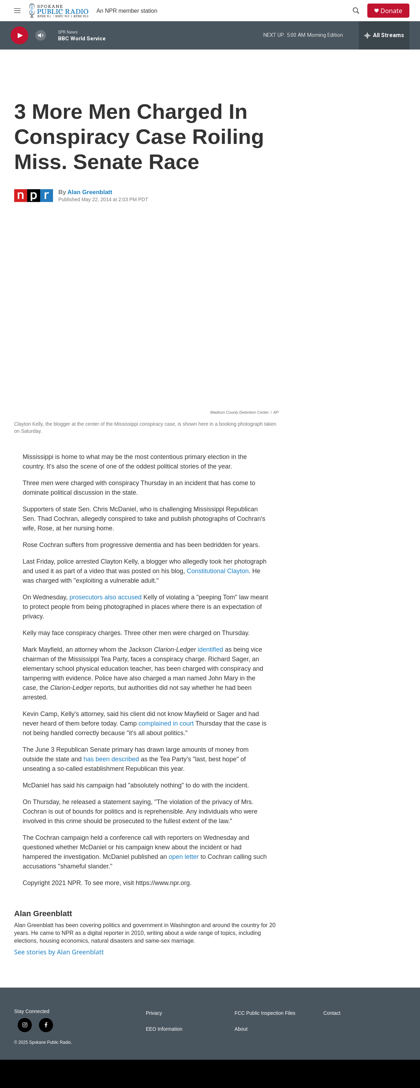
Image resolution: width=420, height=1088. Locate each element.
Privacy (154, 1013)
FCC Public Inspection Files (265, 1013)
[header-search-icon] (356, 10)
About (241, 1029)
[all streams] (384, 35)
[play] (19, 35)
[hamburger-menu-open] (17, 11)
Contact (331, 1013)
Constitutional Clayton (218, 571)
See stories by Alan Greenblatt (59, 952)
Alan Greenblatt (90, 192)
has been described (111, 759)
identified (210, 649)
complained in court (166, 723)
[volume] (41, 35)
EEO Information (164, 1029)
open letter (184, 856)
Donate (391, 10)
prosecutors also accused (105, 597)
